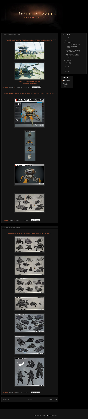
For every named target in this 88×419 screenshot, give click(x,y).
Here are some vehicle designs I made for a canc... (72, 55)
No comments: (25, 87)
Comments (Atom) (33, 404)
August (68, 60)
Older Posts (53, 399)
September (69, 42)
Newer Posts (7, 399)
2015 (66, 66)
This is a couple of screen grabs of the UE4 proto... (73, 46)
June (67, 63)
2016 (66, 40)
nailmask (67, 80)
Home (30, 399)
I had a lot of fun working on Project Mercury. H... (73, 50)
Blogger (54, 415)
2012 (66, 71)
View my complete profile (65, 84)
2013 (66, 68)
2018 (66, 37)
